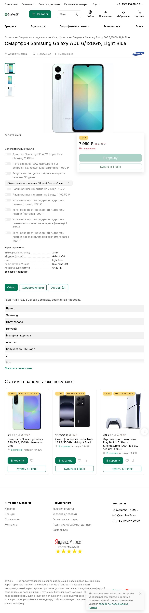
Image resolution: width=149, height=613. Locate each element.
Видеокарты (37, 26)
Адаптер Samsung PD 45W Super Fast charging (38, 156)
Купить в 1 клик (26, 468)
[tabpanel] (74, 334)
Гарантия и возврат (66, 519)
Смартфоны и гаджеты (73, 26)
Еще (95, 4)
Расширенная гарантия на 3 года (41, 194)
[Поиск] (69, 14)
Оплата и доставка (49, 4)
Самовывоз (28, 4)
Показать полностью (18, 368)
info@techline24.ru (124, 515)
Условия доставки (65, 514)
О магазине (11, 4)
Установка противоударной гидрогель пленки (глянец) (38, 202)
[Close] (140, 593)
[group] (78, 98)
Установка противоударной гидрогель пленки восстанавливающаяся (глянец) (40, 223)
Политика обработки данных (72, 524)
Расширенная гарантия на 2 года (39, 189)
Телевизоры (111, 26)
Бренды (9, 26)
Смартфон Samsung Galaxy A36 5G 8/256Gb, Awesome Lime (25, 442)
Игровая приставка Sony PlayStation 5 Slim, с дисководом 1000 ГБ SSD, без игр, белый (120, 444)
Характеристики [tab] (33, 287)
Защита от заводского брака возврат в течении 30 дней (39, 175)
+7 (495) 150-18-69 (128, 4)
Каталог (10, 508)
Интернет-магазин (18, 502)
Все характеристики (16, 271)
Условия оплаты (63, 508)
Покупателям (62, 502)
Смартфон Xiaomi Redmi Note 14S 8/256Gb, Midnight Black (74, 440)
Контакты (11, 524)
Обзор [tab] (11, 287)
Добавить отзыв (17, 53)
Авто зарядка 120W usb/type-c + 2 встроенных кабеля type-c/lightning (41, 165)
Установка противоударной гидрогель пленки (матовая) (38, 211)
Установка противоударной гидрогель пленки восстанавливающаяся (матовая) (41, 236)
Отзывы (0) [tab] (58, 287)
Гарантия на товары (75, 4)
